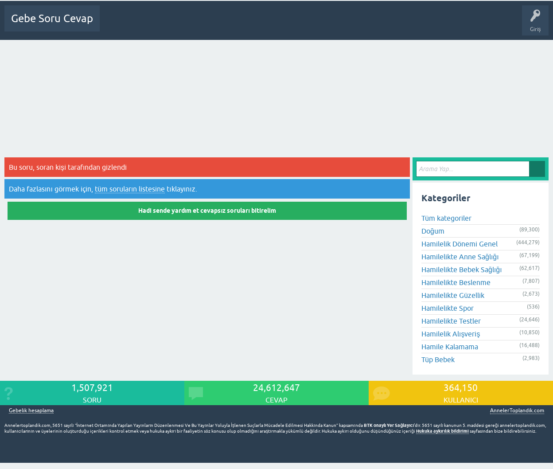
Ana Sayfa (117, 24)
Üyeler (242, 24)
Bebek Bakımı (390, 24)
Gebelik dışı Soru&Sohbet (331, 24)
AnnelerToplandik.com (517, 410)
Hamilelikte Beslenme (456, 282)
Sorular (147, 24)
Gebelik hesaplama (31, 411)
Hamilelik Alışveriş (450, 334)
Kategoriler (210, 24)
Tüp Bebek (438, 359)
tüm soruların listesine (130, 189)
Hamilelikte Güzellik (452, 295)
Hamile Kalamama (449, 347)
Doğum (432, 231)
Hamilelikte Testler (451, 321)
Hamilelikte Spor (447, 308)
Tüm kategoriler (446, 218)
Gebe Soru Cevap (52, 18)
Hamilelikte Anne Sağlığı (460, 257)
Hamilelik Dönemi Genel (459, 244)
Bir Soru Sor (274, 24)
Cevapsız (176, 24)
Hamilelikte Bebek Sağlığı (461, 270)
